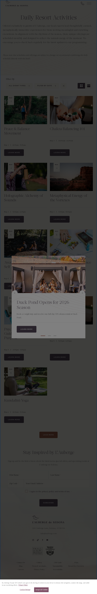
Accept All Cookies (41, 590)
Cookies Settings (25, 590)
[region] (48, 586)
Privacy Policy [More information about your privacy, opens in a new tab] (23, 585)
